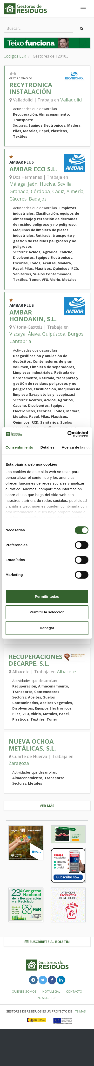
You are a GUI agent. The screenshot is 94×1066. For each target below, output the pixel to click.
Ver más (47, 805)
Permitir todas (47, 596)
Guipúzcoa (53, 334)
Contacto (74, 991)
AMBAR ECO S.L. (33, 169)
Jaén (32, 184)
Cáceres (18, 198)
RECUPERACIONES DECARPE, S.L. (35, 660)
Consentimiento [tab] (19, 447)
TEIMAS (80, 1011)
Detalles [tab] (47, 447)
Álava (34, 334)
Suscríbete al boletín (47, 941)
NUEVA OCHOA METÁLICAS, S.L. (32, 744)
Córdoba (40, 191)
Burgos (75, 334)
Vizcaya (17, 334)
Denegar (47, 628)
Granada (18, 191)
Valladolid (71, 99)
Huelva (47, 184)
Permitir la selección (47, 612)
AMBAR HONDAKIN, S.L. (33, 315)
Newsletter (47, 997)
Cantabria (20, 341)
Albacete (66, 671)
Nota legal (51, 991)
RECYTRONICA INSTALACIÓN (30, 88)
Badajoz (38, 198)
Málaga (17, 184)
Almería (75, 191)
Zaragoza (19, 763)
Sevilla (65, 184)
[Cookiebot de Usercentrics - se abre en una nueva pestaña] (67, 434)
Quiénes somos (24, 991)
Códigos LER (15, 56)
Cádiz (58, 191)
